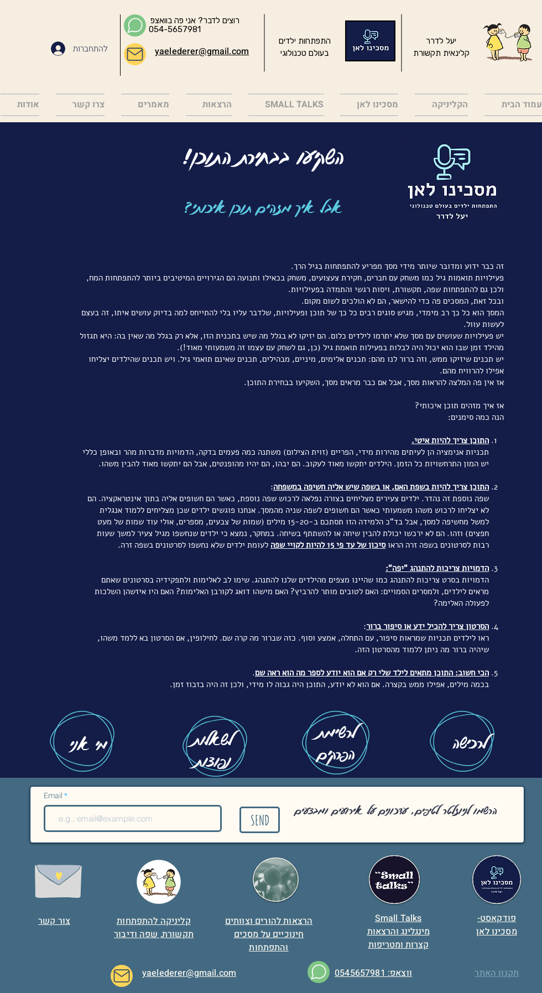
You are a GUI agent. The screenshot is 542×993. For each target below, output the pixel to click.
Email (54, 796)
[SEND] (259, 820)
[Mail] (135, 54)
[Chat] (135, 25)
